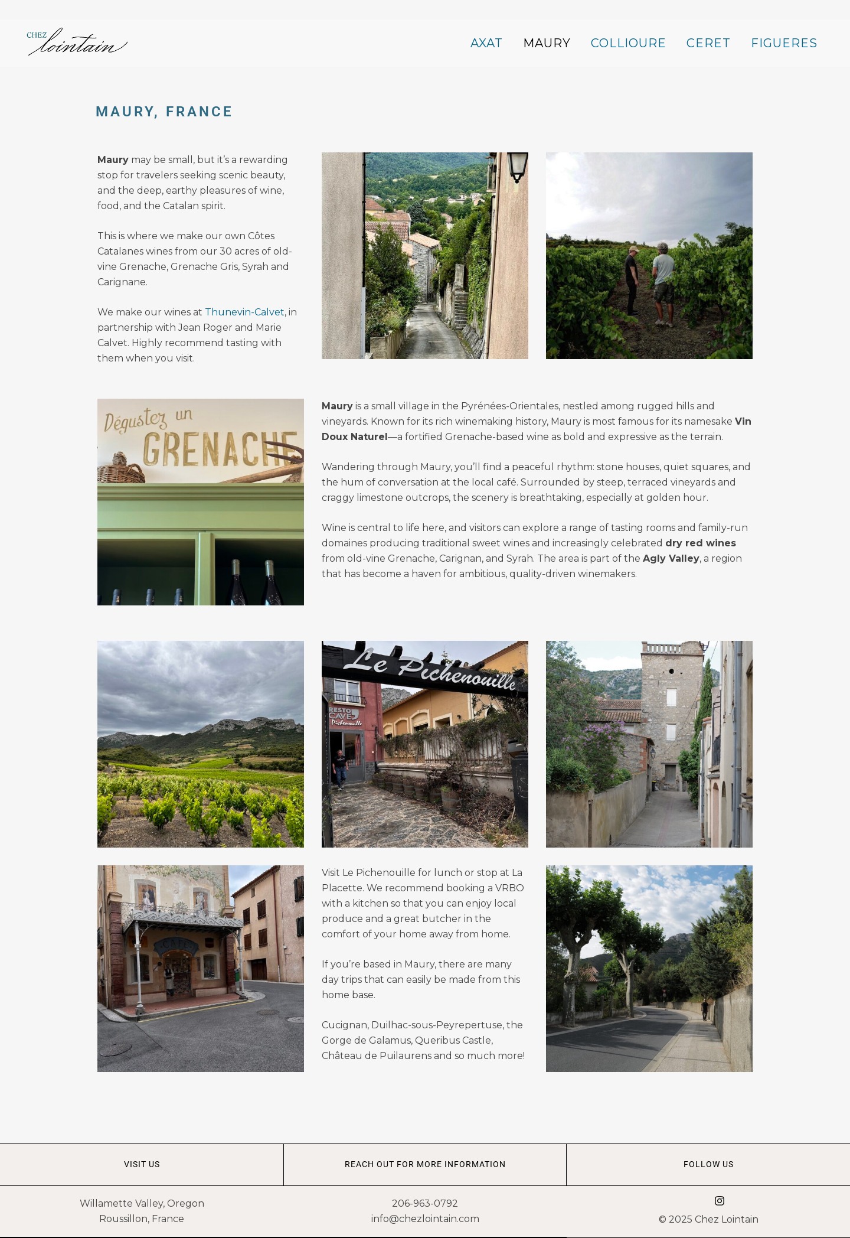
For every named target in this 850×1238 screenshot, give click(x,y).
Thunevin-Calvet (245, 312)
